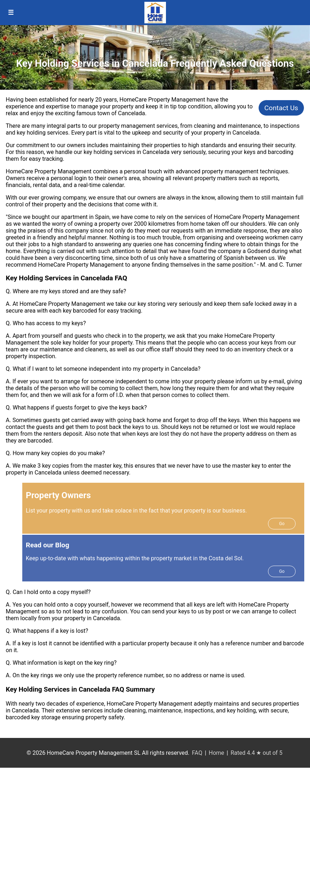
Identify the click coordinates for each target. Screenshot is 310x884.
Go (281, 523)
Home (216, 752)
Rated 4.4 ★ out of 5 (256, 752)
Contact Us (281, 108)
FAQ (197, 752)
